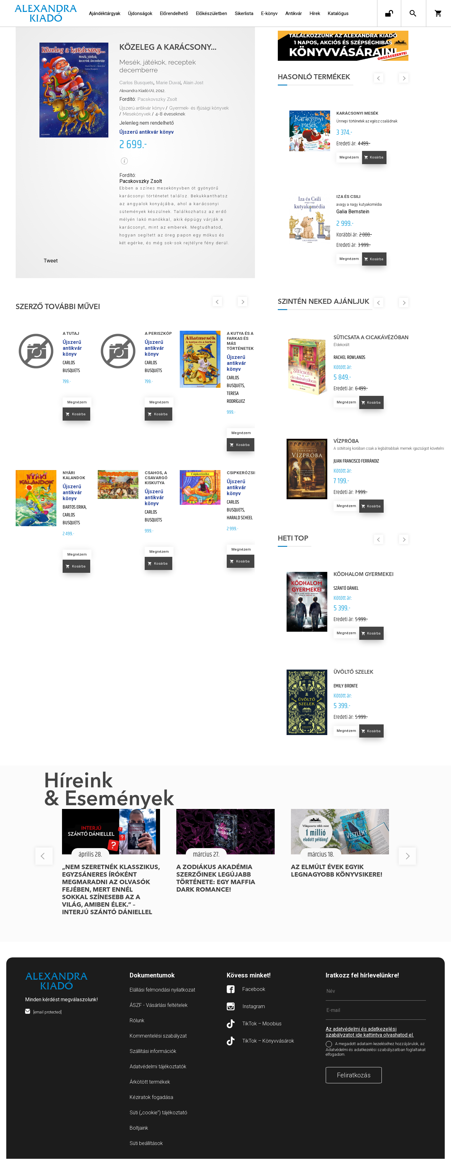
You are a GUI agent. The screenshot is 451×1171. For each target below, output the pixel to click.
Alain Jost (193, 82)
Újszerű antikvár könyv (141, 108)
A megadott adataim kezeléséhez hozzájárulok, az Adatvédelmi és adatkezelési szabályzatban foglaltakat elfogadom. (376, 1061)
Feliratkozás (354, 1087)
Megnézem (77, 402)
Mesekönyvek (137, 114)
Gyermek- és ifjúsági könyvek (199, 108)
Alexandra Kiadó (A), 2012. (142, 90)
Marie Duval (168, 82)
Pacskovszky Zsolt (157, 99)
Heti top (317, 550)
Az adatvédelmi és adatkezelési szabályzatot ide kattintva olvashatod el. (370, 1044)
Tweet (51, 261)
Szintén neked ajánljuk (348, 309)
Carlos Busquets (136, 82)
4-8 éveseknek (170, 114)
